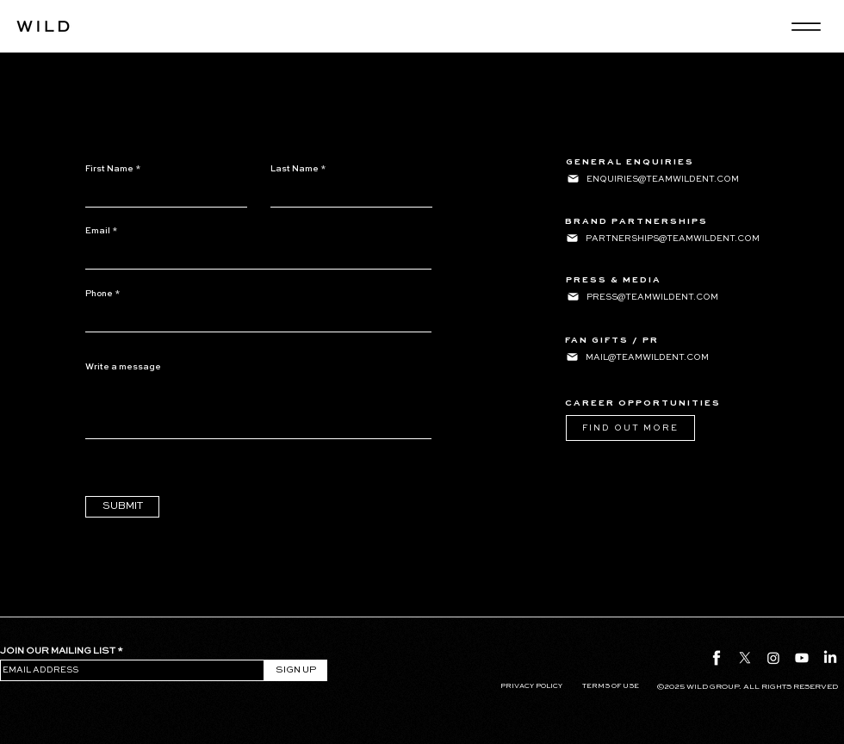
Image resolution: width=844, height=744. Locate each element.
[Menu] (805, 26)
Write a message (123, 367)
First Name (109, 168)
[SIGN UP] (295, 670)
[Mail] (573, 178)
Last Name (294, 168)
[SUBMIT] (122, 507)
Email (97, 230)
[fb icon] (716, 658)
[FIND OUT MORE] (630, 428)
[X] (745, 658)
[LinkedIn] (830, 658)
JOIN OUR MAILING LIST (57, 651)
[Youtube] (802, 658)
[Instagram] (773, 658)
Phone (99, 293)
